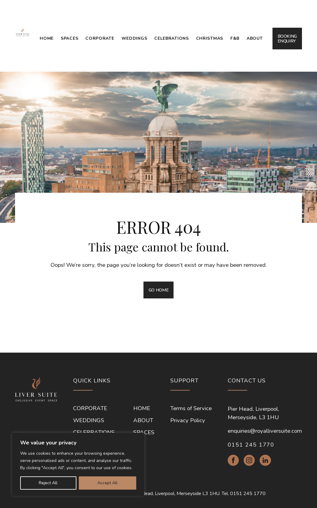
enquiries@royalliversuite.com (265, 431)
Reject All (48, 483)
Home (47, 38)
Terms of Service (191, 408)
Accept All (107, 483)
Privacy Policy (187, 420)
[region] (78, 464)
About (255, 38)
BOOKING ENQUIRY (287, 38)
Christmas (209, 38)
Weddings (134, 38)
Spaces (69, 38)
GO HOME (158, 290)
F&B (234, 38)
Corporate (99, 38)
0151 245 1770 (251, 445)
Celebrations (171, 38)
